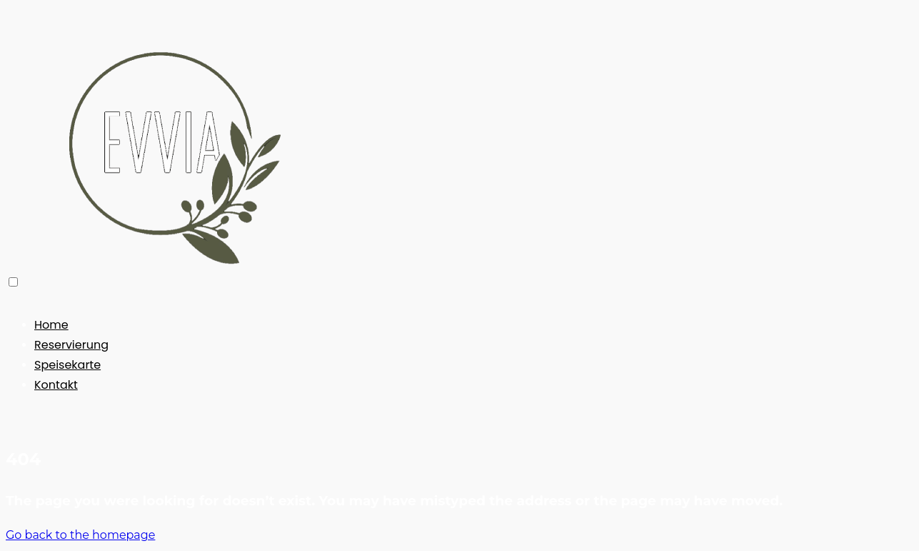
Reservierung (71, 345)
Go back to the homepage (80, 535)
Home (51, 325)
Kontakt (56, 385)
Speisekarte (67, 365)
